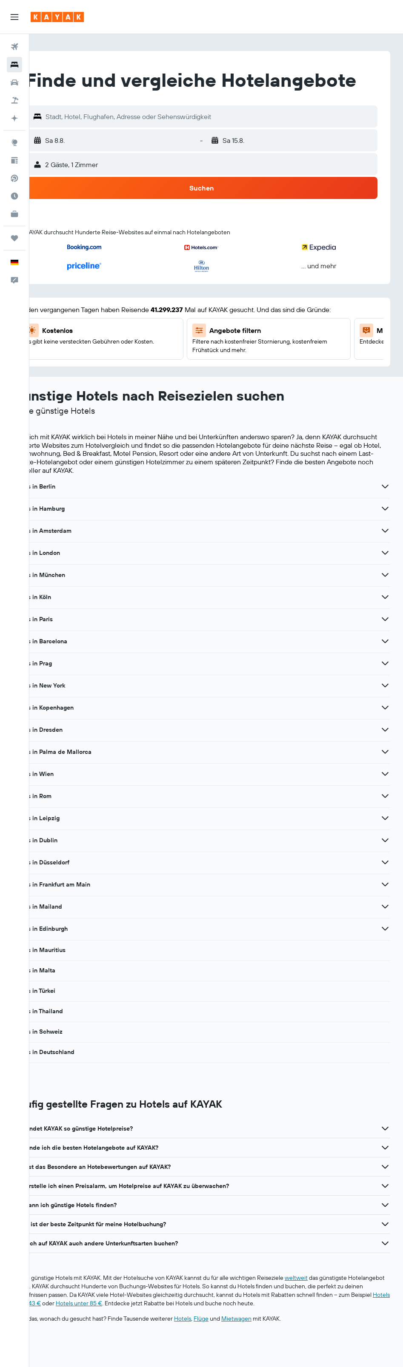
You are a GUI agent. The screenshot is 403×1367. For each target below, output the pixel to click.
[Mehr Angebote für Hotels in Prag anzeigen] (385, 687)
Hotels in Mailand (66, 930)
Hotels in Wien (62, 797)
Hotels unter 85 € (203, 1327)
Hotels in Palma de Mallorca (81, 775)
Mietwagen (266, 1342)
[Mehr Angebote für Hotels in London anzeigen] (385, 576)
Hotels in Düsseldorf (70, 886)
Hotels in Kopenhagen (72, 731)
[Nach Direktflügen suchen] (14, 178)
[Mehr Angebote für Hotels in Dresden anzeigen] (385, 753)
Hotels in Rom (61, 820)
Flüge (230, 1342)
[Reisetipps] (14, 160)
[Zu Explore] (14, 142)
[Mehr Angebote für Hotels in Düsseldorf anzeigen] (385, 886)
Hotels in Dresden (67, 753)
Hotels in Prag (61, 687)
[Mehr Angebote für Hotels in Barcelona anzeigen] (385, 665)
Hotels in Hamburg (68, 532)
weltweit (325, 1301)
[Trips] (14, 238)
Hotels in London (65, 576)
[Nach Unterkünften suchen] (14, 64)
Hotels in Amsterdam (71, 554)
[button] (14, 17)
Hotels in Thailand (67, 1035)
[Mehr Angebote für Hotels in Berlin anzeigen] (385, 510)
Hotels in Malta (63, 994)
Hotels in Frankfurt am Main (81, 908)
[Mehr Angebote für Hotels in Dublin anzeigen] (385, 864)
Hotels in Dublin (64, 864)
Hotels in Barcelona (69, 665)
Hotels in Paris (62, 643)
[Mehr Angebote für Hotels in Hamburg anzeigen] (385, 532)
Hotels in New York (68, 709)
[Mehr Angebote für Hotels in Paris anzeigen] (385, 643)
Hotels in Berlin (63, 510)
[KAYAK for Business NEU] (14, 213)
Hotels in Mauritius (68, 974)
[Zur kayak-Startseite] (57, 17)
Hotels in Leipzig (65, 842)
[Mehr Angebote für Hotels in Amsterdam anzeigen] (385, 554)
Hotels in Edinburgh (69, 952)
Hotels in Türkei (63, 1014)
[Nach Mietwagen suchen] (14, 82)
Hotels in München (68, 599)
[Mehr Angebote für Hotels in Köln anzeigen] (385, 621)
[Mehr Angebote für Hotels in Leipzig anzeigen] (385, 842)
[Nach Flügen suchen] (14, 46)
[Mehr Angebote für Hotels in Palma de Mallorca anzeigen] (385, 775)
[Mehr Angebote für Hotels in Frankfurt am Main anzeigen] (385, 908)
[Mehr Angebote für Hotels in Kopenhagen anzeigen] (385, 731)
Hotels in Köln (61, 621)
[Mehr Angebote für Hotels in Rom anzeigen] (385, 820)
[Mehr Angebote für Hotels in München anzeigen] (385, 599)
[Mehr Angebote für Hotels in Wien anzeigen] (385, 798)
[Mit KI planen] (14, 118)
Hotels (211, 1342)
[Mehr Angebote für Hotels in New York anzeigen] (385, 709)
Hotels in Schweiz (67, 1055)
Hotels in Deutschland (73, 1076)
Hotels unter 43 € (141, 1327)
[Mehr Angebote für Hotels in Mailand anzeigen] (385, 930)
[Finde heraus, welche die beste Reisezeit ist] (14, 196)
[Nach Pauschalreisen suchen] (14, 100)
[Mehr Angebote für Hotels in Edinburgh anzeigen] (385, 952)
